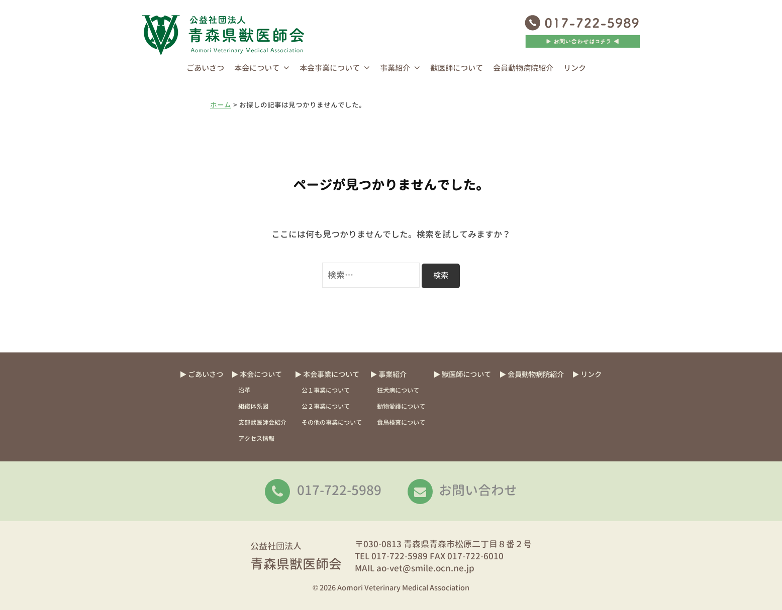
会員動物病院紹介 (523, 68)
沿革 (244, 390)
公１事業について (326, 390)
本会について (256, 68)
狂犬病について (398, 390)
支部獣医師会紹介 (262, 422)
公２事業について (326, 406)
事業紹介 (395, 68)
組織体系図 (253, 406)
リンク (574, 68)
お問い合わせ (478, 490)
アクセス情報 (256, 438)
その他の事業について (332, 422)
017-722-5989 (339, 490)
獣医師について (456, 68)
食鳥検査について (401, 422)
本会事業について (330, 68)
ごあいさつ (205, 68)
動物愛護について (401, 406)
